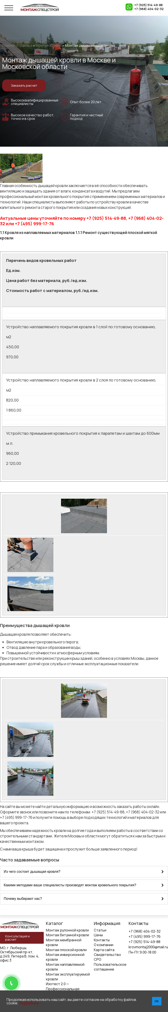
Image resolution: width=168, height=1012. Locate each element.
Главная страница (17, 45)
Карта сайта (104, 949)
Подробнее (29, 1003)
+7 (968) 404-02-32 (149, 8)
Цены (98, 935)
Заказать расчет (24, 85)
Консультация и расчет (17, 938)
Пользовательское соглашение (110, 967)
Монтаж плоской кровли (66, 949)
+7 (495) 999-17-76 (145, 936)
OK (157, 1001)
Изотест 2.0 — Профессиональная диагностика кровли (63, 988)
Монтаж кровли (49, 45)
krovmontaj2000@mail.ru (148, 947)
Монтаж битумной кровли (67, 935)
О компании (103, 944)
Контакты (102, 940)
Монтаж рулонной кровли (67, 930)
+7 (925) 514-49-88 (148, 5)
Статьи (100, 930)
